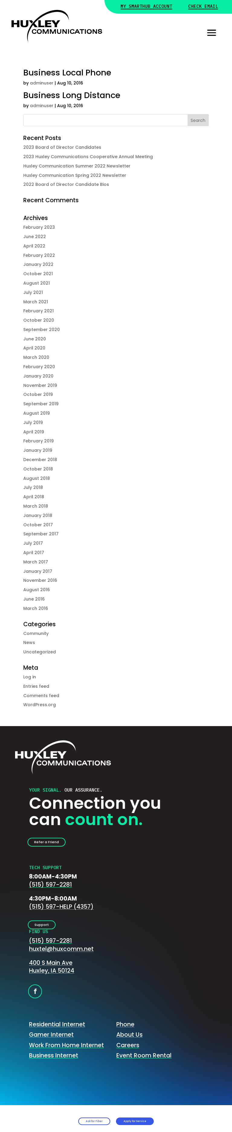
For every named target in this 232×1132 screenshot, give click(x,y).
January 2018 (37, 515)
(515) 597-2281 (50, 889)
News (29, 642)
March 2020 (36, 357)
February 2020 (39, 367)
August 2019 (36, 413)
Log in (29, 677)
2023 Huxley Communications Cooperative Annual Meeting (88, 157)
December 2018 (40, 460)
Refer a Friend (55, 844)
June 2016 (34, 599)
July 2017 (33, 543)
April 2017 (33, 553)
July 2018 (33, 487)
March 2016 (35, 608)
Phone (125, 1032)
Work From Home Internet (66, 1053)
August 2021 (36, 283)
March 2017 (35, 562)
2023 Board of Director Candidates (62, 147)
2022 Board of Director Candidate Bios (66, 184)
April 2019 (33, 432)
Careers (127, 1053)
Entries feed (36, 686)
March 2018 (35, 506)
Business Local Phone (67, 72)
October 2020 (38, 320)
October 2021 (38, 274)
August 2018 (36, 478)
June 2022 (34, 237)
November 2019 (40, 385)
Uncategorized (39, 652)
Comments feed (41, 696)
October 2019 (38, 394)
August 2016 (36, 590)
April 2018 (33, 497)
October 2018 (38, 469)
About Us (129, 1043)
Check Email (203, 6)
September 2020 (41, 330)
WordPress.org (39, 705)
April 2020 (34, 348)
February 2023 (39, 227)
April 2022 (34, 246)
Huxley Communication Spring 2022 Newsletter (74, 175)
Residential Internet (57, 1032)
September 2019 (41, 404)
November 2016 (40, 580)
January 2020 (38, 376)
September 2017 (41, 534)
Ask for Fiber (67, 1117)
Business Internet (53, 1064)
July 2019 (33, 422)
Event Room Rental (144, 1064)
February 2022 (39, 255)
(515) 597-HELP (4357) (61, 911)
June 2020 (34, 339)
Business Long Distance (71, 95)
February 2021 (38, 311)
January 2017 (37, 571)
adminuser (41, 83)
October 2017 (38, 525)
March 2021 (35, 302)
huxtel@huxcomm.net (61, 957)
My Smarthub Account (146, 6)
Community (36, 633)
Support (48, 930)
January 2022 (38, 264)
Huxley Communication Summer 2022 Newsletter (76, 166)
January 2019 (37, 450)
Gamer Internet (51, 1043)
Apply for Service (157, 1117)
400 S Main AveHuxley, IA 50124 (51, 975)
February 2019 (38, 441)
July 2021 (33, 292)
